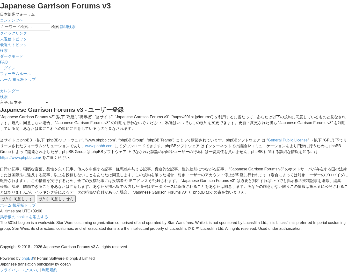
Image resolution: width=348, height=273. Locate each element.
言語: (4, 102)
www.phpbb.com (99, 146)
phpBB (27, 258)
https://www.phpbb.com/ (20, 157)
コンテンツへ (11, 20)
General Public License (288, 140)
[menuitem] (13, 39)
